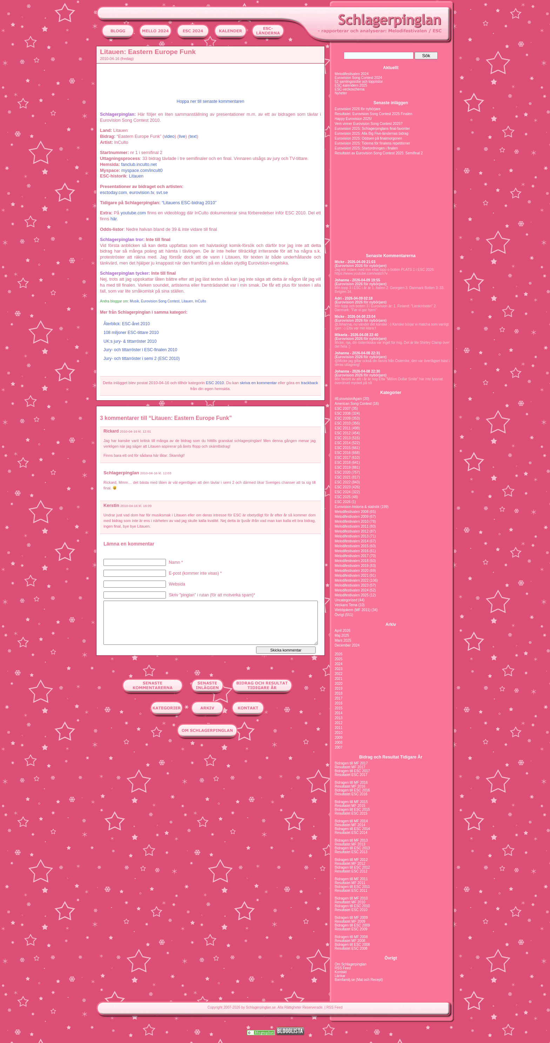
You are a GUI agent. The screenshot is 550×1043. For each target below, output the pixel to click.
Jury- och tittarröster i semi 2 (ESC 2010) (141, 358)
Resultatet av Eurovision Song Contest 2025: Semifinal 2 (379, 153)
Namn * (176, 562)
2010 (338, 733)
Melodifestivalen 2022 (352, 580)
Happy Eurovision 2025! (353, 119)
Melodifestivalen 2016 (352, 551)
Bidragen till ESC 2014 (352, 829)
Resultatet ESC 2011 (351, 890)
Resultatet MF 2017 (350, 767)
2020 (338, 684)
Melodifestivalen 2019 (352, 566)
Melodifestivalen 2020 (352, 571)
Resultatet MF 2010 (350, 902)
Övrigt (339, 615)
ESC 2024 (343, 492)
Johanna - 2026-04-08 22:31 (357, 353)
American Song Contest (353, 404)
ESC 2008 (343, 413)
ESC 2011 (343, 428)
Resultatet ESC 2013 (351, 852)
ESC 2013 (343, 438)
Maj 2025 (342, 635)
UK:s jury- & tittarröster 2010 (129, 341)
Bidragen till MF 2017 (351, 763)
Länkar (340, 976)
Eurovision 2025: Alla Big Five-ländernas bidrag (371, 133)
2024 (338, 664)
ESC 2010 (215, 383)
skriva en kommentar (258, 383)
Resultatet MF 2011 (350, 883)
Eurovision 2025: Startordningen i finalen (366, 148)
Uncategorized (346, 600)
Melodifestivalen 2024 (352, 74)
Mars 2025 (343, 640)
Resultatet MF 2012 (350, 863)
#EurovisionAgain (348, 399)
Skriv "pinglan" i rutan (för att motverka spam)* (212, 595)
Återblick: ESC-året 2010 (126, 323)
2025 (338, 659)
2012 (338, 723)
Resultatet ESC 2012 (351, 871)
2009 (338, 738)
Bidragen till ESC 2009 (352, 925)
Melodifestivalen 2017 (352, 556)
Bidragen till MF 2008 (351, 937)
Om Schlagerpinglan (351, 964)
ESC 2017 (343, 458)
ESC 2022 (343, 482)
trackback (309, 383)
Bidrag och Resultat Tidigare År (390, 757)
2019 (338, 688)
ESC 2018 (343, 462)
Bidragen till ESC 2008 (352, 945)
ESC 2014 (343, 443)
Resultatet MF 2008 (350, 941)
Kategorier (390, 392)
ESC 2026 (343, 502)
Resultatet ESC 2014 (351, 833)
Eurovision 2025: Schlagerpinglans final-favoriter (372, 129)
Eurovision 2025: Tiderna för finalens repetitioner (372, 143)
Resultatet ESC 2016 (351, 794)
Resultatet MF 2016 (350, 786)
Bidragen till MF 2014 (351, 821)
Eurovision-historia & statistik (357, 507)
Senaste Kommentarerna (390, 255)
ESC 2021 (343, 477)
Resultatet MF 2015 (350, 806)
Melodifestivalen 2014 (352, 541)
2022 (338, 674)
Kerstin (111, 505)
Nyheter (341, 93)
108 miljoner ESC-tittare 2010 (131, 332)
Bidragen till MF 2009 (351, 918)
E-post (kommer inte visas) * (195, 573)
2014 (338, 713)
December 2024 (347, 645)
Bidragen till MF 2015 (351, 802)
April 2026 (342, 631)
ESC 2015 (343, 448)
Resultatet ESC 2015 (351, 813)
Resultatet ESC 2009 (351, 929)
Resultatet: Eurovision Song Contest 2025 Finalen (373, 114)
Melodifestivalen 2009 (352, 517)
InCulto (200, 301)
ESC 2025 (343, 497)
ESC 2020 (343, 472)
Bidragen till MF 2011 (351, 879)
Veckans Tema (346, 605)
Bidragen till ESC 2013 (352, 848)
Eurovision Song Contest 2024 (358, 78)
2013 (338, 718)
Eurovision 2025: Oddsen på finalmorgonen (368, 138)
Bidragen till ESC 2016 (352, 790)
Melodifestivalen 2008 (352, 512)
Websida (177, 584)
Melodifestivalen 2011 (352, 526)
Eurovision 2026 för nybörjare (358, 109)
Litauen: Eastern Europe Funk (148, 51)
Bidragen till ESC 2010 (352, 906)
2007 (338, 747)
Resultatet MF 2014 (350, 825)
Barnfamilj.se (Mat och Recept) (359, 980)
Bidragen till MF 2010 (351, 898)
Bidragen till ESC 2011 (352, 887)
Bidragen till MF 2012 (351, 860)
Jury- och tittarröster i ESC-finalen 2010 (140, 349)
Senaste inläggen (391, 102)
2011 (338, 728)
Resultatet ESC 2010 (351, 910)
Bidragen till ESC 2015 (352, 809)
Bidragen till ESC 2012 (352, 867)
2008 (338, 742)
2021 (338, 679)
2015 (338, 708)
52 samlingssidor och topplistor (359, 81)
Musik (134, 301)
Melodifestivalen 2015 (352, 546)
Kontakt (341, 972)
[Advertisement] (64, 149)
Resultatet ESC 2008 (351, 948)
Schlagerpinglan (121, 472)
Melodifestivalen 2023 (352, 585)
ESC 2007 (343, 408)
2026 (338, 654)
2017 (338, 698)
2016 (338, 703)
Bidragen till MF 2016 (351, 782)
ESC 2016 (343, 453)
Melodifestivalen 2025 (352, 595)
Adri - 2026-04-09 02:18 (354, 298)
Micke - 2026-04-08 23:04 (355, 317)
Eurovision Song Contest (160, 301)
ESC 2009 (343, 418)
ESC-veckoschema (349, 89)
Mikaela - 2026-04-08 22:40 (356, 335)
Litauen (187, 301)
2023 (338, 669)
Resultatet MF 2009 (350, 921)
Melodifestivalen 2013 (352, 536)
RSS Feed (343, 968)
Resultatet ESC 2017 (351, 775)
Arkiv (390, 624)
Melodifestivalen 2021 (352, 575)
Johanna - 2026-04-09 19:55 (357, 280)
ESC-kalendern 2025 (351, 85)
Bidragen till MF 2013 (351, 840)
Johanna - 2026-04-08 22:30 (357, 371)
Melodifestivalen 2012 (352, 531)
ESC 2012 (343, 433)
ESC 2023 (343, 487)
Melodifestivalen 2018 (352, 561)
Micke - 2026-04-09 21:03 (355, 262)
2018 (338, 693)
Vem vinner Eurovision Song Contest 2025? (368, 124)
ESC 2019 (343, 467)
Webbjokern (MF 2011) (352, 610)
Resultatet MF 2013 (350, 844)
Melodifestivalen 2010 (352, 521)
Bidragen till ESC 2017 (352, 771)
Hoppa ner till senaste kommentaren (210, 101)
